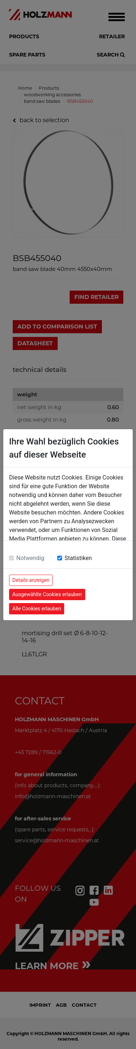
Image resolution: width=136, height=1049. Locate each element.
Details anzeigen (30, 580)
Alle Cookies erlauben (36, 608)
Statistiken (78, 558)
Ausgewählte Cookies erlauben (47, 594)
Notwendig (30, 558)
